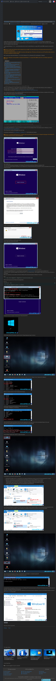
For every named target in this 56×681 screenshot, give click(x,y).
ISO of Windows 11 (17, 132)
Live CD (1, 13)
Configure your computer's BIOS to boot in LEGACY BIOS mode (26, 90)
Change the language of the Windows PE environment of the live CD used (11, 65)
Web (1, 22)
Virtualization (1, 20)
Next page (5, 622)
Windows (1, 24)
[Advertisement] (29, 12)
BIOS (1, 11)
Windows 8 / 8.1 (13, 23)
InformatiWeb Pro (25, 1)
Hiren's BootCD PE (31, 271)
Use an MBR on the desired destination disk (13, 74)
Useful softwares (7, 671)
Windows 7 (19, 23)
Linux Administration (26, 672)
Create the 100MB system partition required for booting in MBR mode (13, 76)
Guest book (42, 671)
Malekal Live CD (8, 591)
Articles (1, 7)
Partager (5, 627)
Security (1, 18)
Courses (12, 1)
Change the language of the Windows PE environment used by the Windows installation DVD (13, 67)
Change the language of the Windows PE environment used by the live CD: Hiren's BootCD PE (12, 70)
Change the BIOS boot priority (20, 94)
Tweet (9, 627)
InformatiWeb (5, 1)
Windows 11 (28, 23)
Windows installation (8, 81)
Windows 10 (23, 23)
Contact (41, 673)
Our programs (7, 672)
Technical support (43, 672)
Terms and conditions (8, 673)
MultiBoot (1, 15)
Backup (1, 9)
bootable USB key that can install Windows (11, 128)
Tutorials (17, 1)
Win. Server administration (27, 671)
